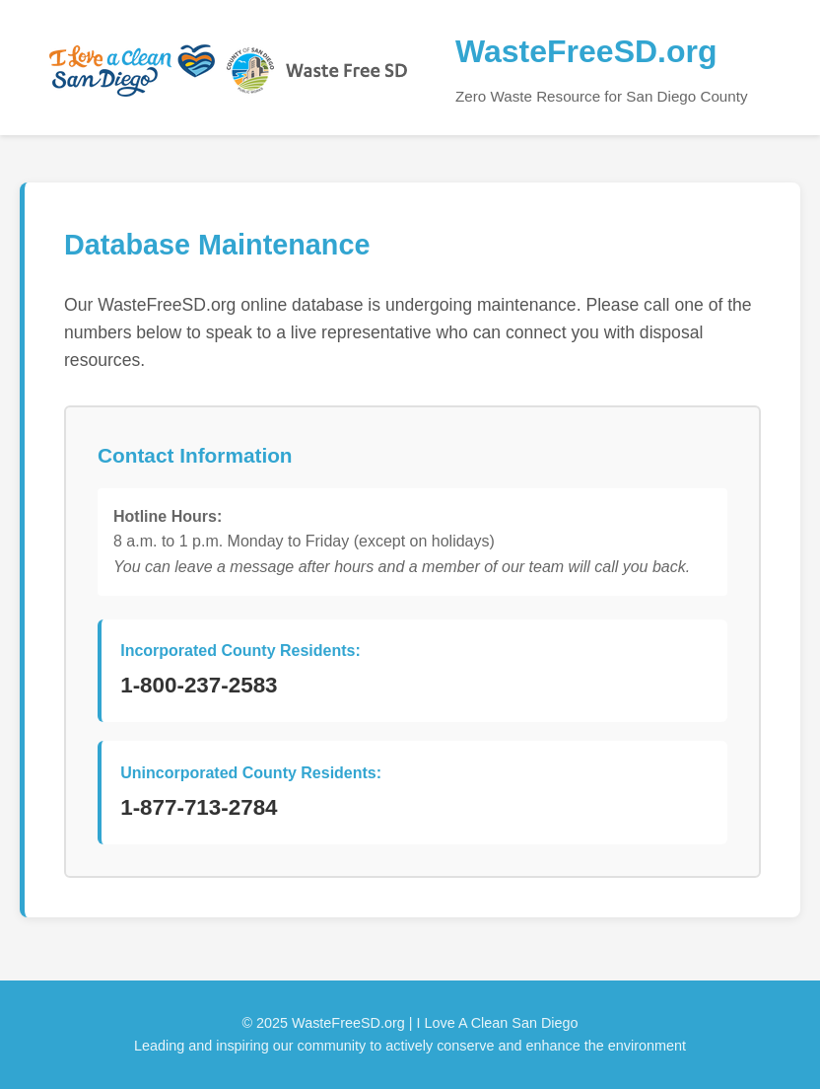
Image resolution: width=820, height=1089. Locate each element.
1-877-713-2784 (198, 807)
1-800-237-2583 (198, 685)
